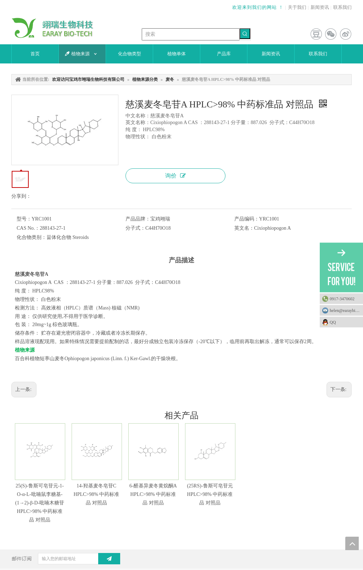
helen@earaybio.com (346, 310)
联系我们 (342, 7)
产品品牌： (137, 219)
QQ (344, 322)
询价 (175, 176)
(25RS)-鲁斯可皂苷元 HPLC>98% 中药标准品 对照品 (210, 494)
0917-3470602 (342, 298)
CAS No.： (28, 228)
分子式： (135, 228)
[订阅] (109, 558)
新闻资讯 (320, 7)
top (352, 543)
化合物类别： (31, 237)
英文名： (244, 228)
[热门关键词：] (245, 33)
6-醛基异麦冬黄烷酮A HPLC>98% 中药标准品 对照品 (153, 494)
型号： (24, 219)
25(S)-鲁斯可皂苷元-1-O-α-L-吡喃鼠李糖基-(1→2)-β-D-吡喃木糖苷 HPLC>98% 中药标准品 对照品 (40, 502)
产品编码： (246, 219)
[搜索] (191, 34)
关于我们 (297, 7)
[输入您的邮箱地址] (75, 558)
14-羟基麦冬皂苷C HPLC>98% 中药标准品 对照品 (96, 494)
